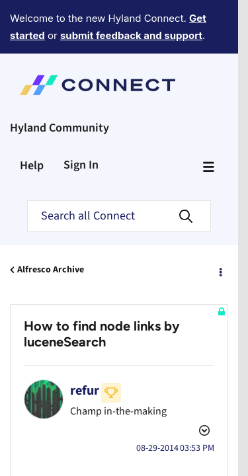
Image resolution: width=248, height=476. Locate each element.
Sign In (81, 116)
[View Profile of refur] (84, 342)
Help (32, 116)
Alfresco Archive (50, 220)
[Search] (119, 167)
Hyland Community (59, 79)
